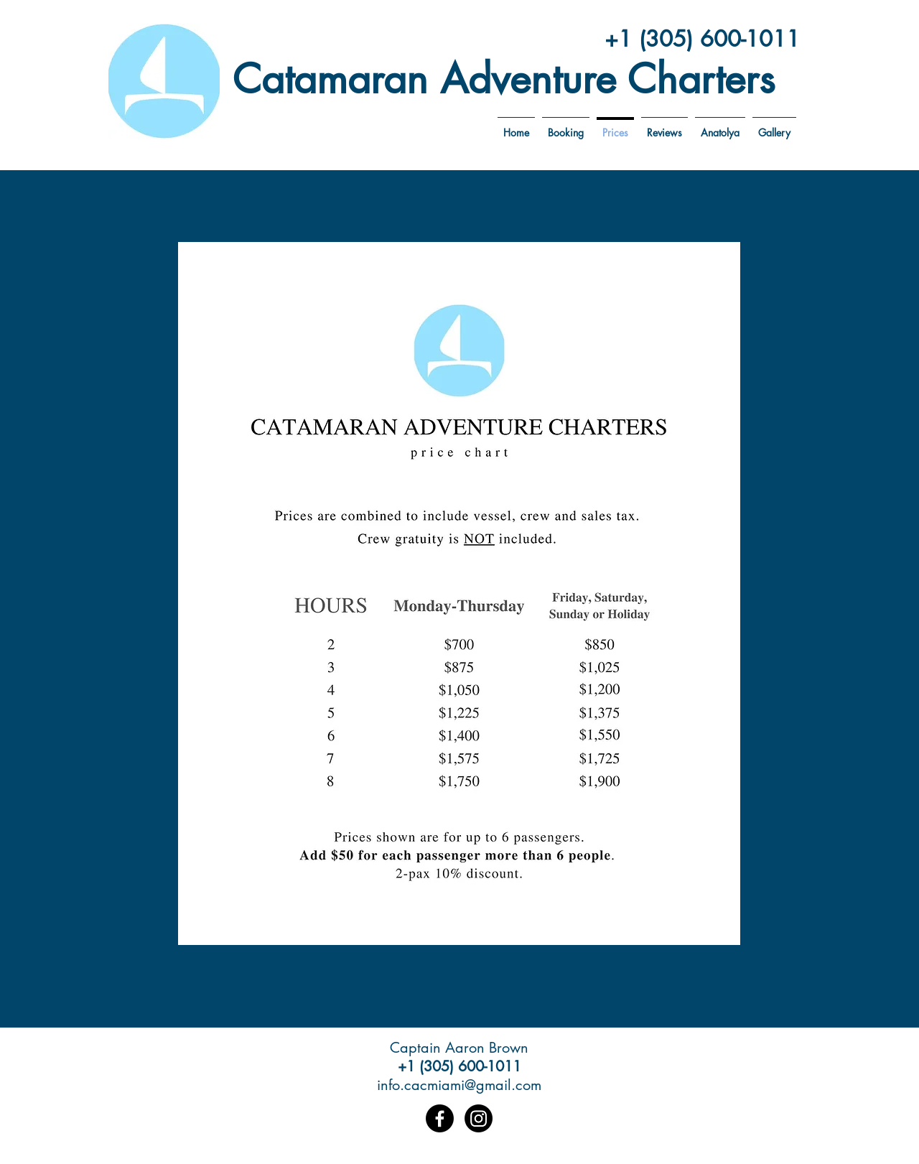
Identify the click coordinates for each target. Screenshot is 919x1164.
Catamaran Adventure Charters (504, 79)
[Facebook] (440, 1118)
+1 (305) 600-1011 (702, 38)
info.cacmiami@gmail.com (459, 1085)
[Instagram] (479, 1118)
